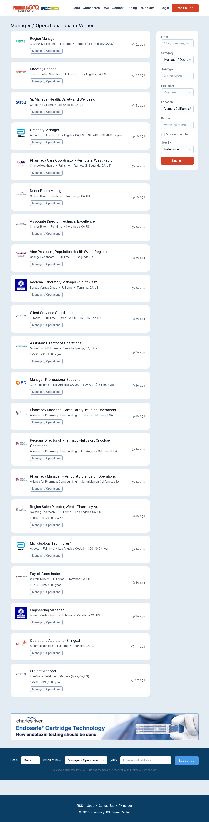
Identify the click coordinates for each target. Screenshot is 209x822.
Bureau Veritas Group (43, 296)
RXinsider (147, 8)
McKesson (36, 358)
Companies (91, 8)
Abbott (34, 136)
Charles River (38, 204)
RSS (80, 806)
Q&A (106, 8)
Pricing (131, 8)
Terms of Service (141, 784)
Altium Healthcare (41, 659)
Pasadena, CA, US (88, 628)
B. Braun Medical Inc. (43, 44)
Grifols (34, 105)
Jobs (76, 8)
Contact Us (106, 806)
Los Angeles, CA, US (93, 74)
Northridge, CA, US (78, 204)
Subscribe (187, 775)
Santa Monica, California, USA (100, 493)
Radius (166, 118)
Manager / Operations (46, 51)
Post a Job (185, 8)
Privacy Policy (118, 784)
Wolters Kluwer (39, 591)
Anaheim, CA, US (83, 659)
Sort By (166, 142)
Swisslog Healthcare (43, 524)
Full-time (66, 44)
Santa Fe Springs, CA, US (78, 358)
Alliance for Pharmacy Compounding (53, 426)
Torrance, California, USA (97, 426)
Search (177, 161)
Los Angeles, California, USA (99, 462)
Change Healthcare (42, 173)
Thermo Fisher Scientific (45, 74)
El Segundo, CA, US (86, 266)
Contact (118, 8)
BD (32, 395)
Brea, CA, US (68, 327)
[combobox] (177, 60)
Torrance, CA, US (88, 296)
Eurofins (35, 327)
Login (164, 8)
